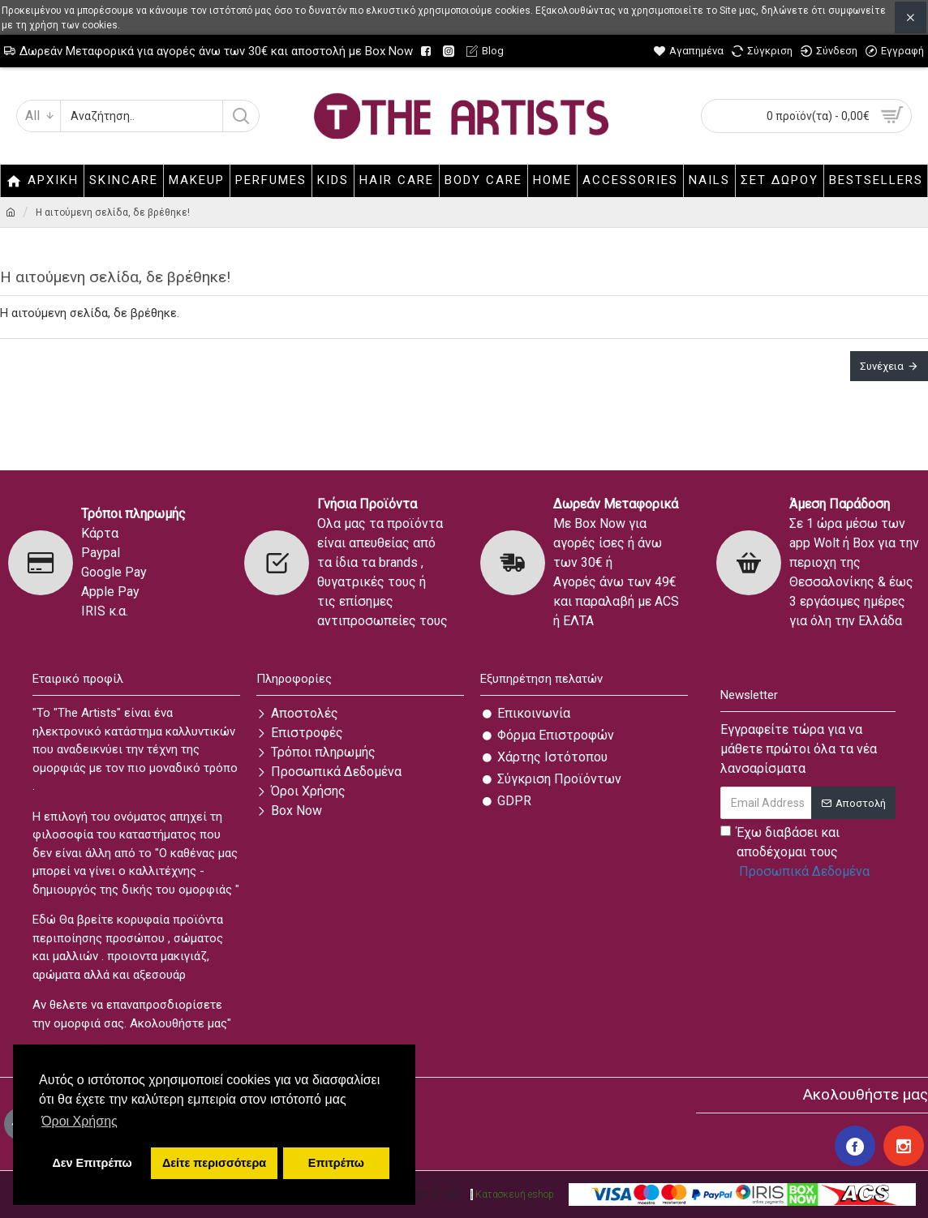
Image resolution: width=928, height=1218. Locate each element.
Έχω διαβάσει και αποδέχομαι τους (796, 853)
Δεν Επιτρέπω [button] (91, 1162)
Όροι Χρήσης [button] (79, 1121)
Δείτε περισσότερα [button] (214, 1162)
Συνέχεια (882, 366)
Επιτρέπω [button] (336, 1162)
